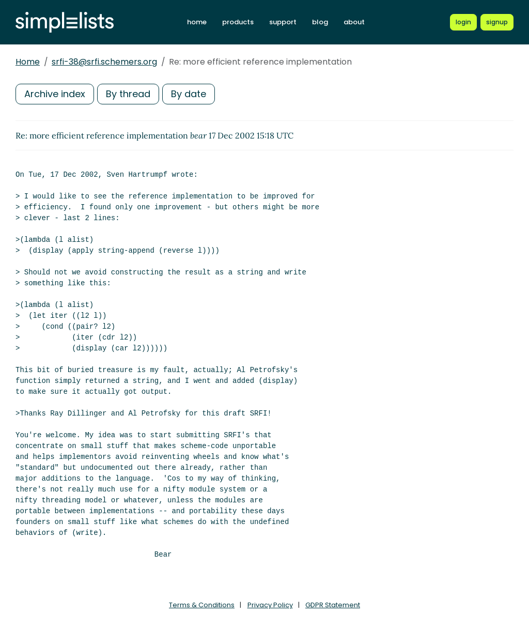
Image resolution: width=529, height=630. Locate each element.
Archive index (54, 93)
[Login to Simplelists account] (463, 22)
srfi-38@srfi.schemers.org (104, 62)
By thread (128, 93)
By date (188, 93)
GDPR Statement (332, 605)
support (283, 22)
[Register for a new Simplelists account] (497, 22)
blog (320, 22)
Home (27, 62)
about (354, 22)
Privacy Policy (270, 605)
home (197, 22)
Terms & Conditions (202, 605)
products (238, 22)
